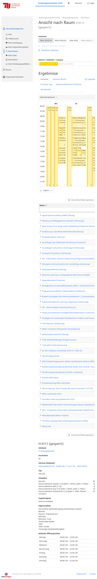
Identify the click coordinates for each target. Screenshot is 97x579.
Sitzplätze (43, 478)
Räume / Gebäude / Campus (51, 60)
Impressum (81, 574)
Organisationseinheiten (13, 77)
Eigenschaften (45, 506)
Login (90, 3)
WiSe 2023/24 (46, 40)
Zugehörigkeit (45, 498)
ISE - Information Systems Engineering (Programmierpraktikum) (69, 258)
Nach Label (11, 55)
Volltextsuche (11, 38)
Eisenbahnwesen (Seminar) (53, 237)
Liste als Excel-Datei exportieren (81, 200)
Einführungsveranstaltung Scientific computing (62, 372)
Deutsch (78, 3)
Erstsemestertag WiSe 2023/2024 (56, 383)
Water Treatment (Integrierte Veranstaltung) (61, 329)
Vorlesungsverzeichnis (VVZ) (50, 3)
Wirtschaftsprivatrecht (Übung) (85, 118)
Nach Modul (11, 59)
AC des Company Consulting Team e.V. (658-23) (62, 350)
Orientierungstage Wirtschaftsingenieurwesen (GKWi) (65, 421)
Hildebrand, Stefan (79, 135)
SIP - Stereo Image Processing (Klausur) (59, 307)
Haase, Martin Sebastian (81, 165)
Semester (43, 36)
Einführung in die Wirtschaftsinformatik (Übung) (62, 231)
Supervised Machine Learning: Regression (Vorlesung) (65, 302)
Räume (7, 70)
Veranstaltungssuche (13, 29)
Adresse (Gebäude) (47, 463)
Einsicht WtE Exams (50, 377)
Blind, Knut (63, 155)
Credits (93, 574)
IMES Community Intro (51, 394)
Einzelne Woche (59, 79)
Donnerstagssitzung (50, 356)
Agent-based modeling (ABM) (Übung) (58, 215)
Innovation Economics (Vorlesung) (56, 253)
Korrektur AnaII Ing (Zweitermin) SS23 (58, 399)
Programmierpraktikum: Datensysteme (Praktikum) (63, 291)
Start (8, 34)
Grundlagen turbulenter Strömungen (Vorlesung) (63, 248)
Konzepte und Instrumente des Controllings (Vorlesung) (66, 264)
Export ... (46, 190)
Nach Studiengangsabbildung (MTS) (19, 64)
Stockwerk (43, 455)
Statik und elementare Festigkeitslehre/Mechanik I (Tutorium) (68, 313)
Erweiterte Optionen (49, 50)
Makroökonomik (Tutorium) (53, 280)
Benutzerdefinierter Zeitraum (68, 84)
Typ (40, 470)
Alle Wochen (46, 89)
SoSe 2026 (73, 40)
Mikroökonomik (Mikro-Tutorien (55, 415)
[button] (49, 185)
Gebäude (42, 448)
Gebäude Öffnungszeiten (49, 533)
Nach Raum (11, 51)
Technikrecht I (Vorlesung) (83, 158)
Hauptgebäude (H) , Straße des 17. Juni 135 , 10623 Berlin (63, 466)
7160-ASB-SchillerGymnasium (54, 345)
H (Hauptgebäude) (46, 451)
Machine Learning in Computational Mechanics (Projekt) (66, 275)
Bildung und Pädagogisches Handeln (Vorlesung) (63, 221)
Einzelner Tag (46, 84)
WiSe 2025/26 (60, 40)
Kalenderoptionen (48, 97)
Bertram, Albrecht (79, 145)
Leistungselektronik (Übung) (54, 269)
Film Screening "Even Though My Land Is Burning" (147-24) (67, 388)
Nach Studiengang (13, 43)
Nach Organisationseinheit (16, 47)
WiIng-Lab (46, 426)
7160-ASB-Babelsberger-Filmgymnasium (59, 340)
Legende (90, 79)
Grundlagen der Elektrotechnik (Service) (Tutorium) (64, 242)
